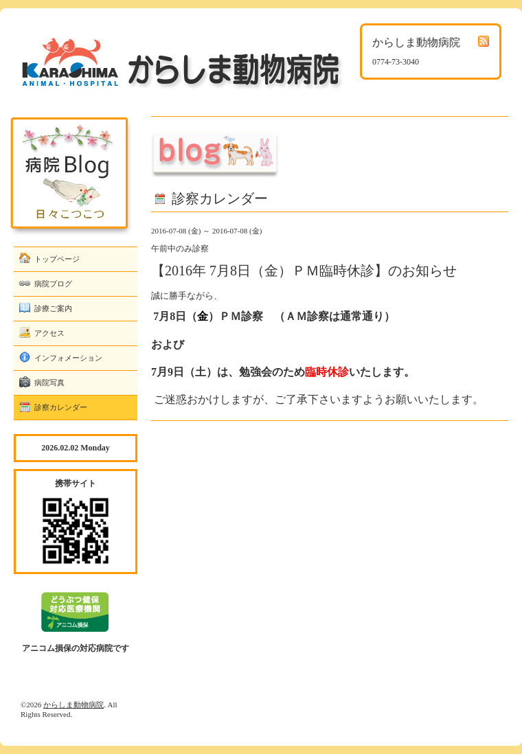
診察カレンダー (60, 407)
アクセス (49, 333)
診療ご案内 (53, 308)
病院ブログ (53, 283)
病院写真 (49, 382)
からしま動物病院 (73, 704)
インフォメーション (68, 358)
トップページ (57, 259)
